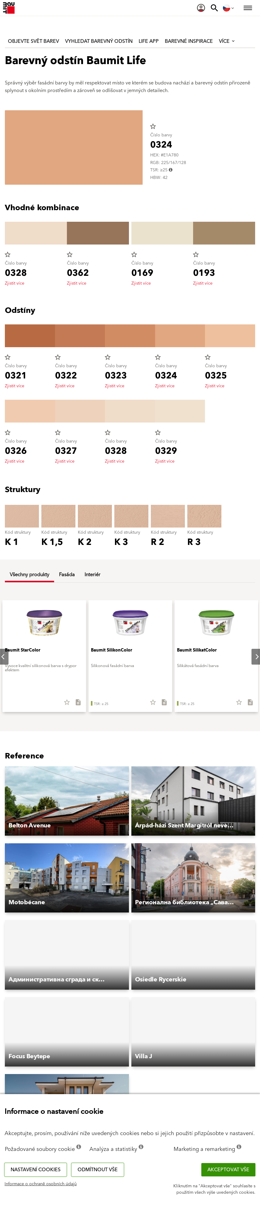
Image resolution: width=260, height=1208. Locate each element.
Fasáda (67, 574)
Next (252, 656)
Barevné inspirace (189, 41)
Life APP (149, 41)
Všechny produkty (29, 574)
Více (227, 41)
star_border (153, 126)
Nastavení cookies (36, 1169)
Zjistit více (14, 283)
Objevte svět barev (33, 41)
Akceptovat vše (228, 1169)
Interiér (92, 574)
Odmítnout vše (98, 1169)
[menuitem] (201, 7)
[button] (67, 801)
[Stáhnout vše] (76, 704)
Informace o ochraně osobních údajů (41, 1184)
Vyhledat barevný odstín (99, 41)
